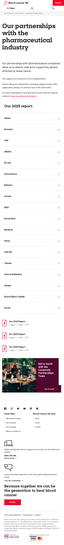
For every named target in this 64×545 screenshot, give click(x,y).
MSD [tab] (6, 207)
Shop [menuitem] (36, 418)
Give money (19, 13)
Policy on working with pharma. (23, 96)
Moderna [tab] (8, 229)
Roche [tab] (7, 308)
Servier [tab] (7, 196)
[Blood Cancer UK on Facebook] (7, 409)
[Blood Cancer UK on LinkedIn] (33, 409)
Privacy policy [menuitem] (27, 515)
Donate (58, 3)
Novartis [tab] (8, 129)
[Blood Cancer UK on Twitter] (20, 409)
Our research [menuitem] (10, 427)
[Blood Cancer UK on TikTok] (39, 409)
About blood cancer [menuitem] (12, 418)
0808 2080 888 (10, 456)
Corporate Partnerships (34, 13)
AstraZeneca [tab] (10, 174)
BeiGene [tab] (8, 185)
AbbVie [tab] (7, 151)
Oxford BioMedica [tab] (13, 274)
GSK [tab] (6, 140)
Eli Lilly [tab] (7, 163)
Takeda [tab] (7, 263)
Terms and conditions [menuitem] (12, 515)
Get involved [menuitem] (10, 423)
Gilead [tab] (7, 118)
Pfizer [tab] (7, 241)
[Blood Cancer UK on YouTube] (26, 409)
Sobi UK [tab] (8, 252)
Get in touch (51, 389)
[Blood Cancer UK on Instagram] (14, 409)
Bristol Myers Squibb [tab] (14, 296)
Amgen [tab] (7, 285)
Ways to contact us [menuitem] (12, 431)
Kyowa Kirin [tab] (10, 218)
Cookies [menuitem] (38, 515)
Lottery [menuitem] (37, 427)
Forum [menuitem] (36, 423)
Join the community (13, 481)
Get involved (8, 13)
